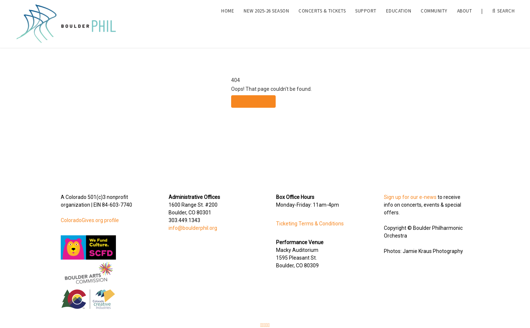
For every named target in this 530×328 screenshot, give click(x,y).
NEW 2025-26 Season (266, 22)
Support (366, 22)
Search (503, 22)
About (464, 22)
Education (398, 22)
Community (434, 22)
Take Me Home (253, 101)
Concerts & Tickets (322, 22)
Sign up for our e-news (410, 197)
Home (227, 22)
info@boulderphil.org (193, 228)
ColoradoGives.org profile (90, 220)
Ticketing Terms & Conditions (310, 224)
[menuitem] (228, 22)
